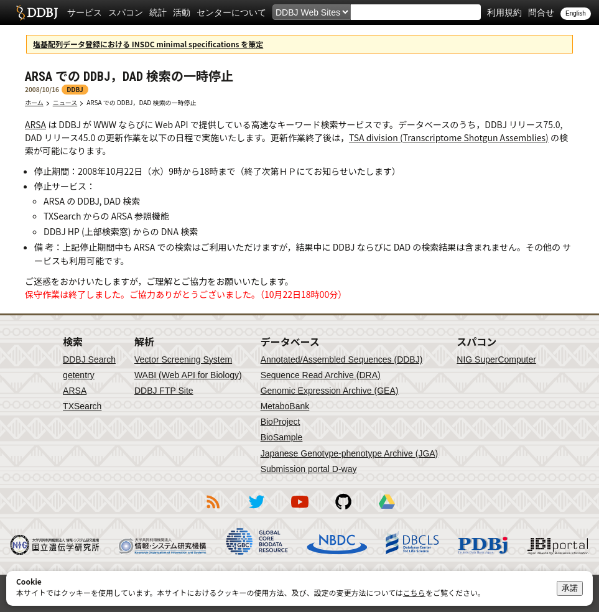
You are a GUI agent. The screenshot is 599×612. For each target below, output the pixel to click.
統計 (158, 12)
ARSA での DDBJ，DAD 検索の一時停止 (144, 102)
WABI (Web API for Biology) (188, 375)
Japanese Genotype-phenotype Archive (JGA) (350, 453)
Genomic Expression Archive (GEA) (330, 391)
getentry (79, 375)
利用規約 (504, 12)
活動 (181, 12)
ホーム (34, 102)
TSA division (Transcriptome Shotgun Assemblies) (449, 137)
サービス (84, 12)
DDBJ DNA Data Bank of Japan (37, 12)
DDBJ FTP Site (163, 391)
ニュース (65, 102)
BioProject (280, 422)
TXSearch (82, 406)
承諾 (570, 588)
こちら (414, 592)
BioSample (282, 437)
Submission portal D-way (309, 469)
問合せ (541, 12)
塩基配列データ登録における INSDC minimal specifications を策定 (148, 44)
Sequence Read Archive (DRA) (321, 375)
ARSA (35, 124)
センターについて (231, 12)
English (575, 13)
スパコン (125, 12)
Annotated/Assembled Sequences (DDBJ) (342, 359)
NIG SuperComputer (496, 359)
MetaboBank (285, 406)
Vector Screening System (183, 359)
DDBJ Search (89, 359)
